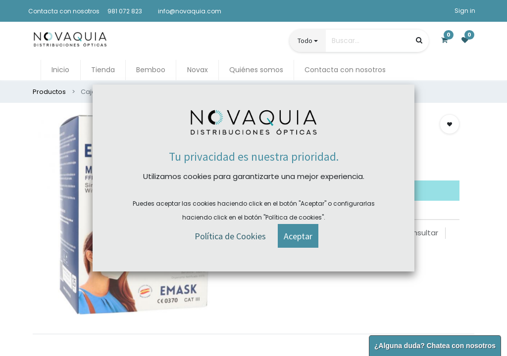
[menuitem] (60, 70)
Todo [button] (305, 40)
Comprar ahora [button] (288, 162)
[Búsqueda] (419, 40)
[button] (449, 124)
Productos (49, 91)
